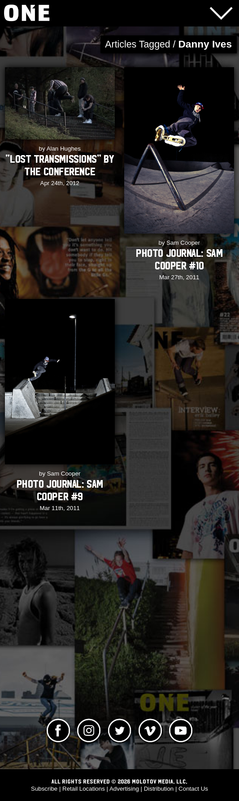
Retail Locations (83, 788)
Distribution (159, 788)
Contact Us (193, 788)
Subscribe (44, 788)
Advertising (124, 788)
